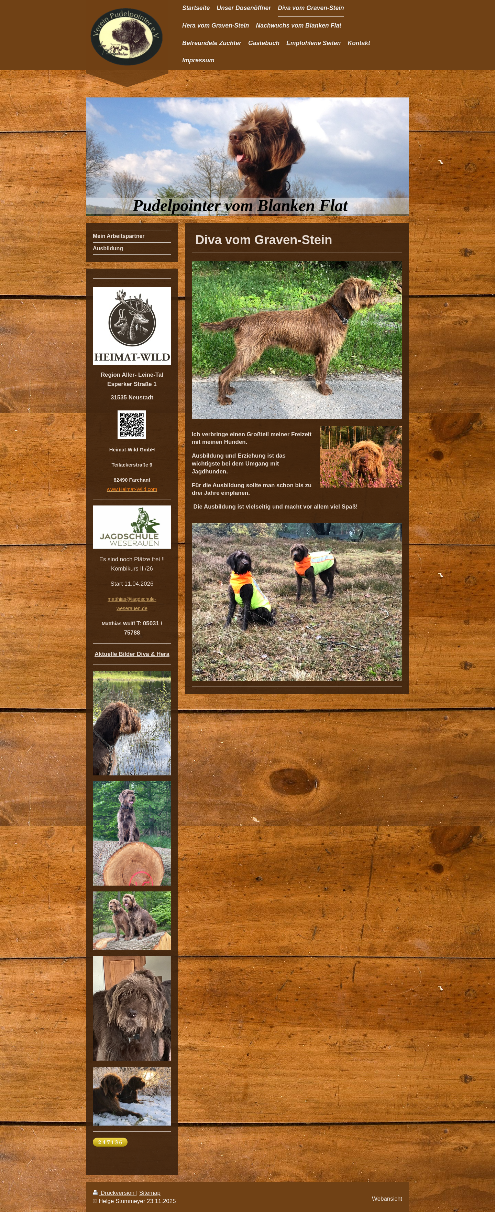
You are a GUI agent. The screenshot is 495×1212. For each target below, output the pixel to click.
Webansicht (387, 1198)
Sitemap (150, 1193)
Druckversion (114, 1193)
